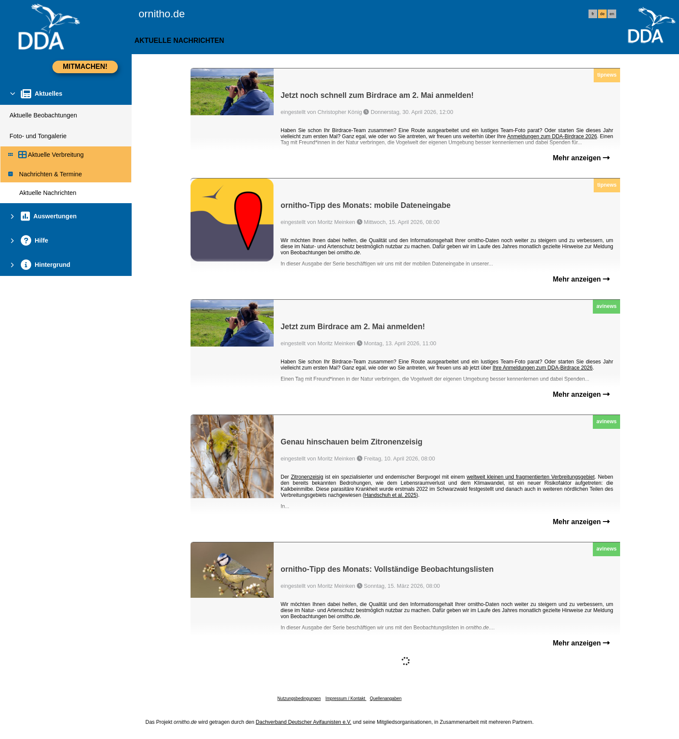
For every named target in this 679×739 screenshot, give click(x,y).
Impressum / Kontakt (345, 698)
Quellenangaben (385, 698)
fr (593, 14)
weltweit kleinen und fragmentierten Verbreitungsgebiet (531, 477)
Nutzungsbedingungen (299, 698)
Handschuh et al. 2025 (390, 495)
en (612, 14)
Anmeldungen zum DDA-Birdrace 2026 (552, 136)
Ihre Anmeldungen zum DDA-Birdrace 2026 (543, 368)
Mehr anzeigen (581, 158)
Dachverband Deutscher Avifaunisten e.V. (304, 722)
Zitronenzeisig (307, 477)
